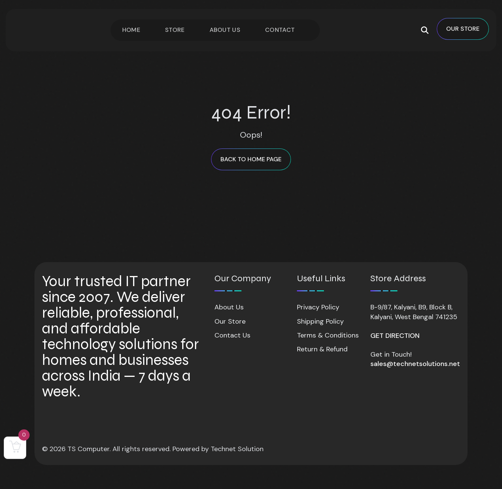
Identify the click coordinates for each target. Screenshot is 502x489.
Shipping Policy (320, 321)
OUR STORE (463, 29)
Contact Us (232, 335)
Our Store (230, 321)
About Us (225, 30)
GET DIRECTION (395, 335)
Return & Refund (322, 349)
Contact (280, 30)
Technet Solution (237, 448)
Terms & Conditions (328, 335)
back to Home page (251, 159)
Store (175, 30)
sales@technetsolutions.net (415, 363)
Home (131, 30)
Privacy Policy (318, 307)
